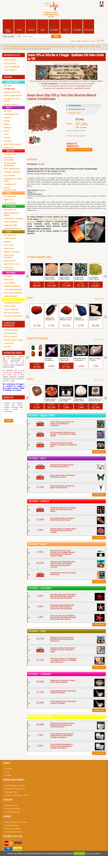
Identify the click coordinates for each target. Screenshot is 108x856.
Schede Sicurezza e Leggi (13, 339)
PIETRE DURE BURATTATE (76, 109)
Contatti (86, 41)
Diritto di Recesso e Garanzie (16, 822)
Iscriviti (9, 420)
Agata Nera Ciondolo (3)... (50, 319)
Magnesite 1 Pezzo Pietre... (80, 400)
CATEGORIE (8, 77)
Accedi (73, 41)
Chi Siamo (9, 769)
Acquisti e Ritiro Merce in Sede (16, 795)
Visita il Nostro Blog (11, 329)
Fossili (65, 25)
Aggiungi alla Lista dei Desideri (79, 149)
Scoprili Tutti (99, 451)
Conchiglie (31, 25)
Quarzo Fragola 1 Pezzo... (95, 359)
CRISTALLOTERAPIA (74, 105)
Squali (42, 25)
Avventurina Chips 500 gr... (94, 278)
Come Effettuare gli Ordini (15, 785)
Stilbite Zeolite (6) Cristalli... (94, 319)
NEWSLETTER (8, 397)
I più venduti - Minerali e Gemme (41, 415)
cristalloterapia (34, 46)
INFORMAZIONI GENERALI (13, 353)
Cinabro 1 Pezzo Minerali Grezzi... (37, 319)
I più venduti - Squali (37, 544)
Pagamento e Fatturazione (15, 789)
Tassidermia (77, 25)
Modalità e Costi (11, 805)
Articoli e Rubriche (10, 333)
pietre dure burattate (51, 46)
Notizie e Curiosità (10, 336)
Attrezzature (88, 25)
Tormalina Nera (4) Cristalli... (65, 400)
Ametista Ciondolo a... (50, 359)
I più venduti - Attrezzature (40, 717)
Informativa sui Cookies (14, 832)
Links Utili (7, 346)
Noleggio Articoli (11, 792)
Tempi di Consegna (12, 812)
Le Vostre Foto (9, 343)
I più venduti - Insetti (37, 458)
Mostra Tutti (99, 299)
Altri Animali (54, 25)
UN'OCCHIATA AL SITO (12, 55)
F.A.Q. (7, 772)
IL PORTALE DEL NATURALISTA (9, 324)
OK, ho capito (79, 853)
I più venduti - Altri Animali (39, 588)
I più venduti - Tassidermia (39, 674)
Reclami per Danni (12, 825)
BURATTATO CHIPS (74, 113)
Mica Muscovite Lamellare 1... (80, 359)
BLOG (93, 41)
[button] (29, 276)
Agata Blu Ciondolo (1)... (80, 319)
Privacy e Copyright (12, 828)
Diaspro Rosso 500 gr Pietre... (51, 400)
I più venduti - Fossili (37, 631)
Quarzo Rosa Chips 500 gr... (50, 278)
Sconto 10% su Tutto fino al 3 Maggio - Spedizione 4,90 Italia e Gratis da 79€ (66, 56)
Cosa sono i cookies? (93, 853)
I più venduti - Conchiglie (38, 501)
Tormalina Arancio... (34, 400)
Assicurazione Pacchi (12, 809)
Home (79, 41)
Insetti (20, 25)
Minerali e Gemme (8, 26)
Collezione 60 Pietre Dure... (36, 278)
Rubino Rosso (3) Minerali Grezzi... (95, 400)
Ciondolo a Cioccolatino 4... (36, 359)
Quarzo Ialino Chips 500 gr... (65, 278)
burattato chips (69, 46)
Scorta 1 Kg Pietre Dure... (80, 278)
